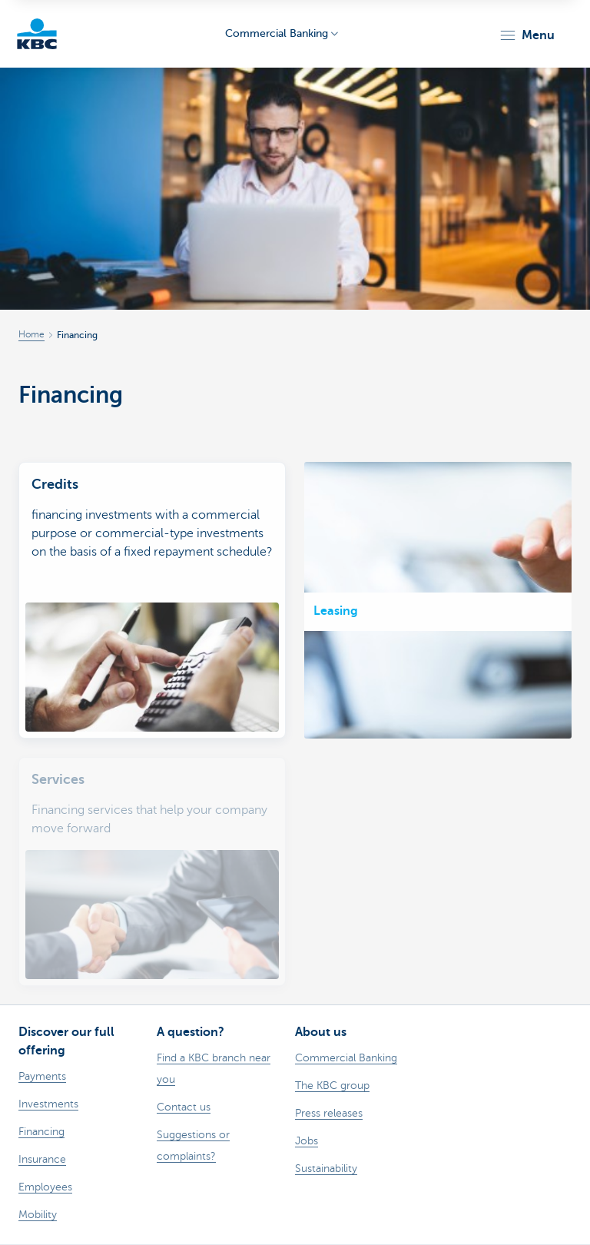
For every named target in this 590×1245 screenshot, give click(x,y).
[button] (526, 35)
